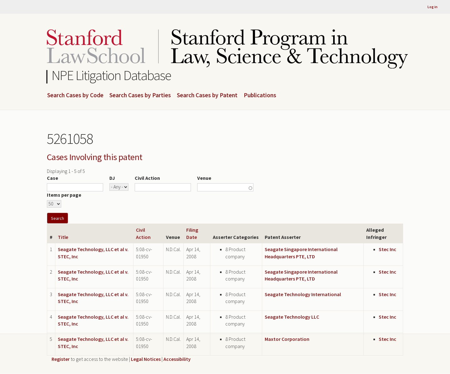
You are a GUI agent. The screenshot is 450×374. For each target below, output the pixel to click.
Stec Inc (387, 249)
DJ (112, 178)
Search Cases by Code (75, 95)
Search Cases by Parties (140, 95)
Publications (260, 95)
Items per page (64, 195)
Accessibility (177, 359)
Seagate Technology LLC (292, 317)
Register (61, 359)
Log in (433, 6)
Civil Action (147, 178)
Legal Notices (146, 359)
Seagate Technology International (303, 294)
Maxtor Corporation (287, 339)
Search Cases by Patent (207, 95)
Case (52, 178)
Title (63, 237)
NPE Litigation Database (111, 75)
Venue (204, 178)
